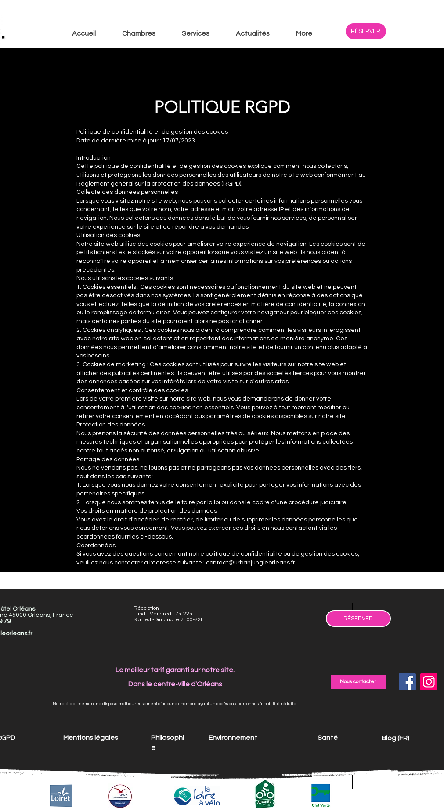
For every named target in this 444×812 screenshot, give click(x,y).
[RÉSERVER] (366, 31)
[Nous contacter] (358, 682)
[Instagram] (428, 681)
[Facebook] (407, 681)
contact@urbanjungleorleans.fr (250, 563)
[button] (304, 34)
